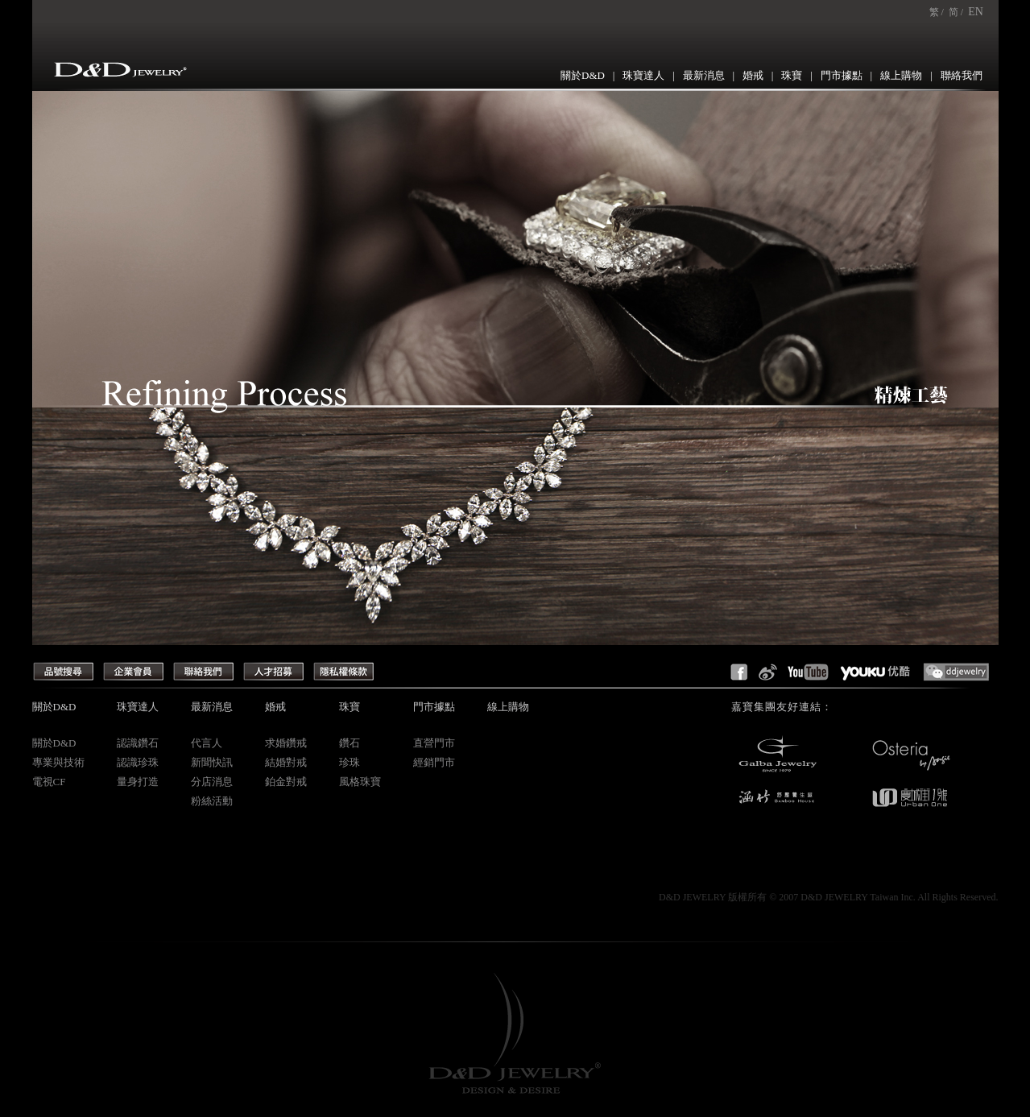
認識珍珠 (138, 762)
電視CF (49, 782)
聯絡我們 (961, 75)
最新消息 (704, 75)
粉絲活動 (212, 801)
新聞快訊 (212, 762)
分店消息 (212, 782)
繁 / (936, 12)
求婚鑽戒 (286, 743)
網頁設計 (639, 897)
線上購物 (901, 75)
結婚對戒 (286, 762)
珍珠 (349, 762)
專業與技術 (58, 762)
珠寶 (791, 75)
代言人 (206, 743)
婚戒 (753, 75)
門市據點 (841, 75)
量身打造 (138, 782)
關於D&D (583, 75)
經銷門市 (434, 762)
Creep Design (593, 897)
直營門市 (434, 743)
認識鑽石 (138, 743)
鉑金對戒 (286, 782)
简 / (956, 12)
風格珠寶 (360, 782)
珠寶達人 (643, 75)
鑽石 (349, 743)
